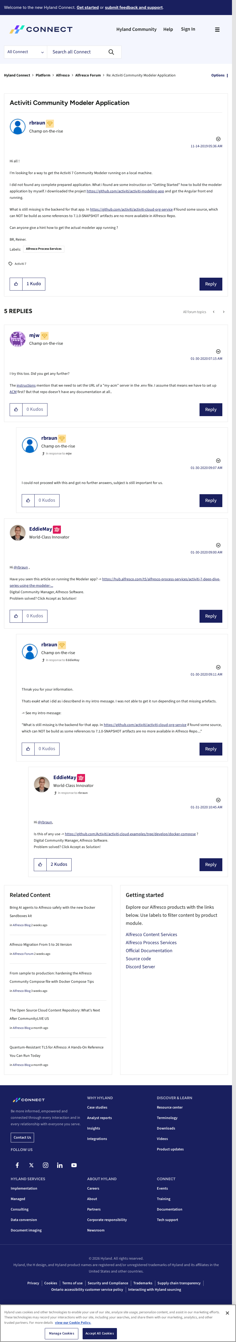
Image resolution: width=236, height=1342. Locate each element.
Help (168, 29)
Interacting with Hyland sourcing (154, 1289)
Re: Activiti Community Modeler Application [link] (141, 75)
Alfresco (63, 75)
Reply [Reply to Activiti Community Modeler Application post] (211, 284)
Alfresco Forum (88, 75)
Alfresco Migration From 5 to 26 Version (41, 944)
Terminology (167, 1118)
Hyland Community (136, 29)
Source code (138, 958)
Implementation (24, 1188)
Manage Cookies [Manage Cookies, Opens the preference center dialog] (61, 1333)
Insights (93, 1128)
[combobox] (84, 52)
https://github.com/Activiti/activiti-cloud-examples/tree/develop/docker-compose (130, 834)
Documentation (169, 1209)
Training (163, 1199)
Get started (88, 7)
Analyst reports (99, 1118)
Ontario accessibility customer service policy (87, 1289)
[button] (16, 284)
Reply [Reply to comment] (211, 409)
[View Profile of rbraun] (37, 123)
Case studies (97, 1107)
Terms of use (72, 1283)
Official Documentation (149, 950)
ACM (13, 392)
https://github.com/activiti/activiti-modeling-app (125, 191)
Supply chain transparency (179, 1283)
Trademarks (142, 1283)
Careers (93, 1188)
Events (162, 1188)
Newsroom (96, 1230)
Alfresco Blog (22, 925)
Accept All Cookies (100, 1333)
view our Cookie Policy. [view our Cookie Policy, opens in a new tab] (73, 1322)
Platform (43, 75)
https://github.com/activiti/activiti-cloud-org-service (131, 209)
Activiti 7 (20, 264)
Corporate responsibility (107, 1220)
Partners (94, 1209)
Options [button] (217, 75)
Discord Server (140, 966)
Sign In (188, 29)
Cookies (50, 1283)
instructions (26, 385)
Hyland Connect (17, 75)
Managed (18, 1199)
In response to (59, 453)
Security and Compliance (108, 1283)
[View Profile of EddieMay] (40, 529)
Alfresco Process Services (43, 249)
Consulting (19, 1209)
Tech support (167, 1220)
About (92, 1199)
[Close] (227, 1313)
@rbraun (21, 567)
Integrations (97, 1139)
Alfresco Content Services (151, 934)
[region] (118, 1323)
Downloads (166, 1128)
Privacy (33, 1283)
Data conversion (24, 1220)
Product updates (170, 1149)
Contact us (22, 1137)
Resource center (170, 1107)
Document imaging (26, 1230)
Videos (162, 1139)
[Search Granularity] (25, 52)
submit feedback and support (134, 7)
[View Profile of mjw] (34, 335)
